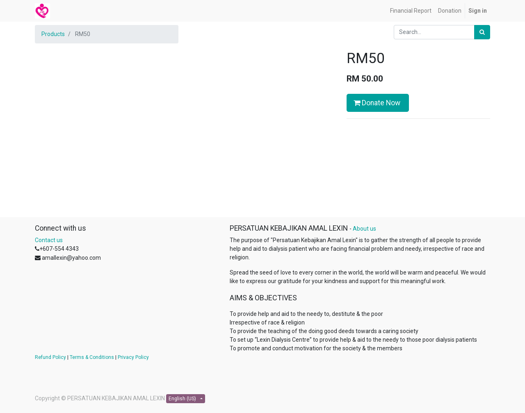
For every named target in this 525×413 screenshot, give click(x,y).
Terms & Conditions (92, 357)
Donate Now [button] (378, 103)
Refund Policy (50, 357)
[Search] (482, 32)
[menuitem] (411, 10)
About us (364, 228)
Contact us (49, 240)
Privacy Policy (133, 357)
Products (53, 34)
